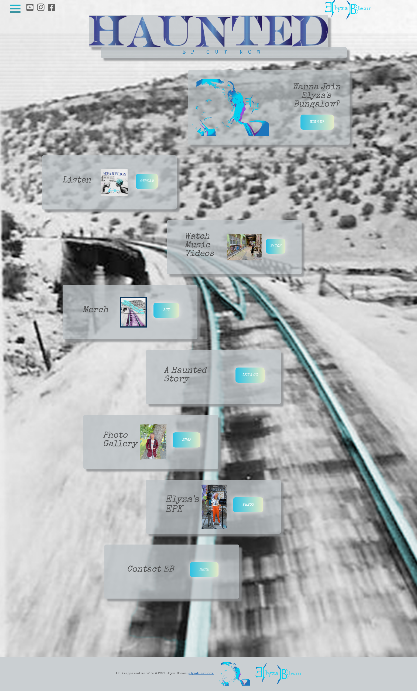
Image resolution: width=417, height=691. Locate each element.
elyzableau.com (201, 673)
